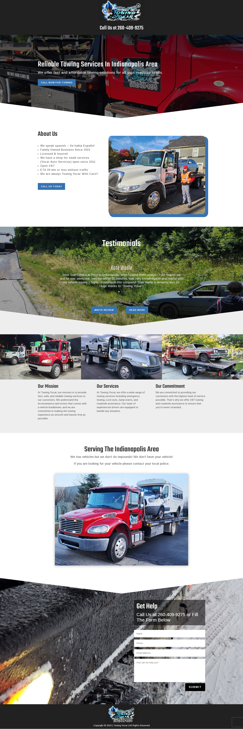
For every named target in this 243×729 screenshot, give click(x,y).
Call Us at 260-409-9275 (121, 28)
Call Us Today (51, 186)
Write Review (104, 310)
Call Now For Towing (57, 82)
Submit (195, 687)
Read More (137, 310)
